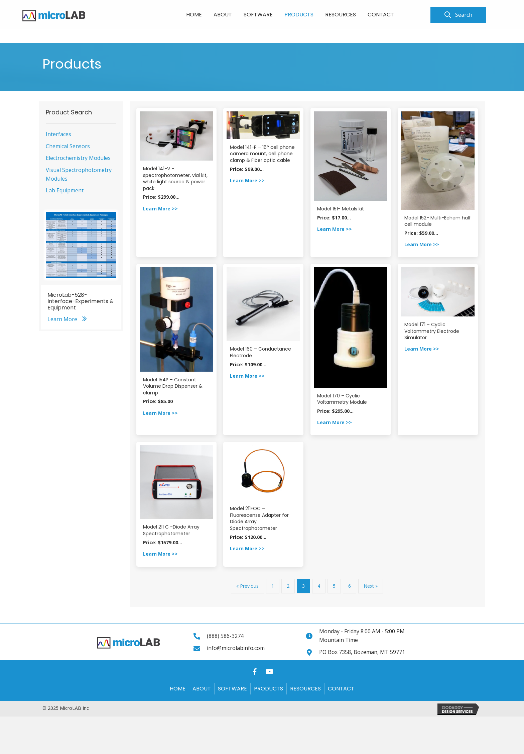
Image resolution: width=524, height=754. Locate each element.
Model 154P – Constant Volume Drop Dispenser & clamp (173, 386)
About (201, 688)
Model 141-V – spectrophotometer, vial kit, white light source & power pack (175, 178)
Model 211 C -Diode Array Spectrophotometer (171, 530)
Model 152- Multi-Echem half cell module (437, 221)
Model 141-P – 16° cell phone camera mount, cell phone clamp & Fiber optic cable (262, 154)
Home (177, 688)
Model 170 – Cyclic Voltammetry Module (342, 399)
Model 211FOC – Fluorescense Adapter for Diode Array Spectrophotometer (259, 518)
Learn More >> (160, 208)
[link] (194, 13)
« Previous (247, 586)
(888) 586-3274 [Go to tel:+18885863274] (225, 636)
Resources (305, 688)
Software (232, 688)
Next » (371, 586)
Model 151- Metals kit (340, 208)
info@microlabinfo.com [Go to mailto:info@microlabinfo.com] (236, 648)
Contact (341, 688)
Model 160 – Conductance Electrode (260, 352)
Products (268, 688)
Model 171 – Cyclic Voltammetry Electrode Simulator (431, 331)
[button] (458, 14)
